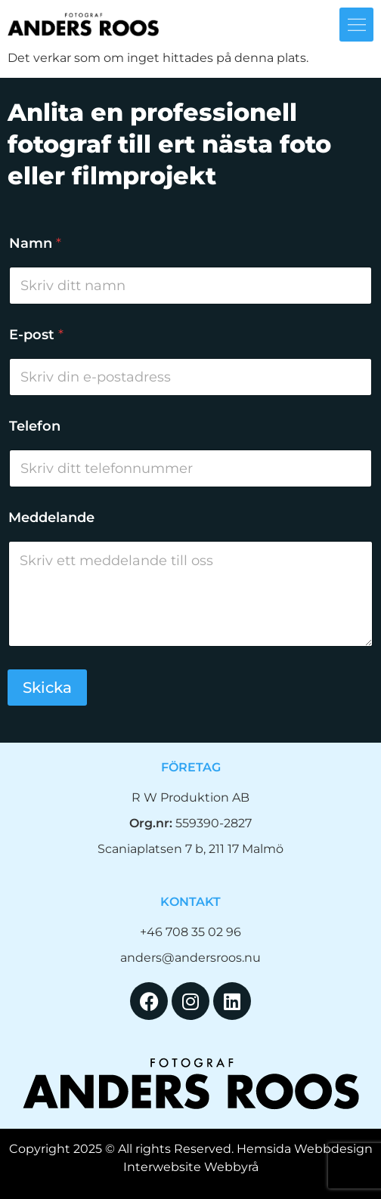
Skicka (47, 687)
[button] (356, 25)
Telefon (34, 426)
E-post (36, 335)
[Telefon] (190, 468)
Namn (35, 244)
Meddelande (51, 518)
